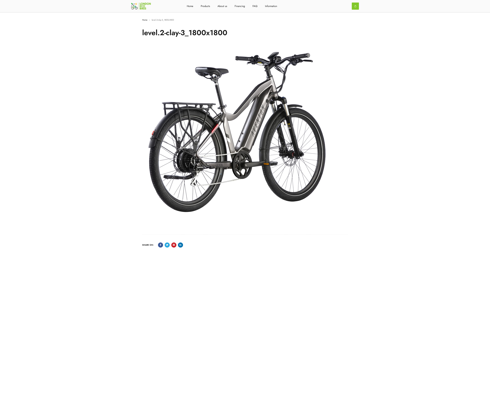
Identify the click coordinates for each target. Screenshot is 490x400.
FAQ (255, 6)
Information (271, 6)
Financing (240, 6)
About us (222, 6)
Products (205, 6)
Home (190, 6)
